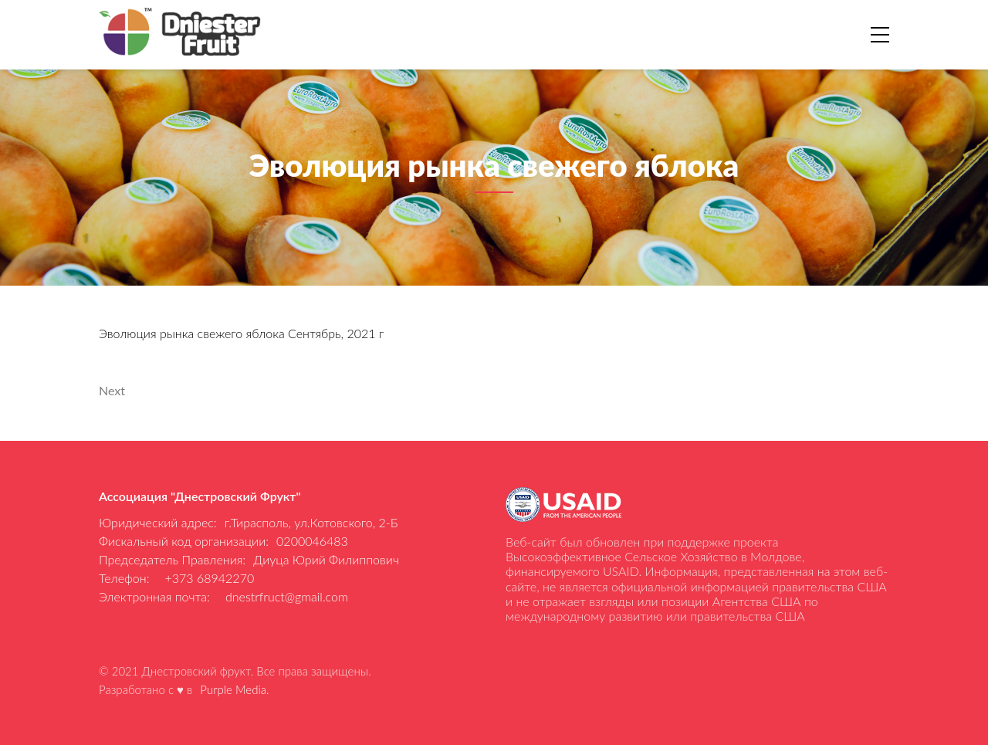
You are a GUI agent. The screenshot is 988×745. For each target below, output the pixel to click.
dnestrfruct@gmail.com (286, 596)
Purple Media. (234, 689)
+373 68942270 (210, 578)
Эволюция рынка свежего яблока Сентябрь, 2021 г (241, 333)
